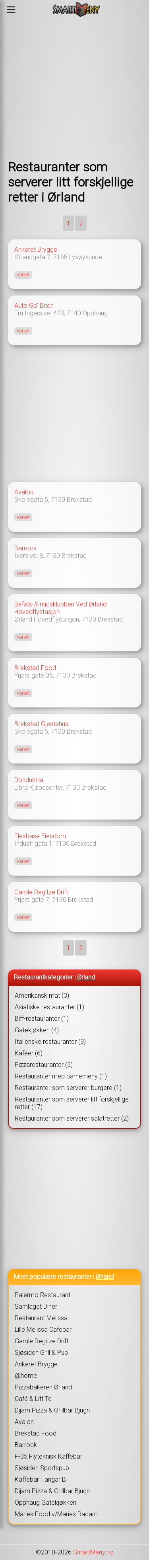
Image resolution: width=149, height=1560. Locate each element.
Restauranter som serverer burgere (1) (68, 1088)
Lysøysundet (86, 257)
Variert (23, 275)
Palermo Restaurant (42, 1295)
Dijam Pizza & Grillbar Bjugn (52, 1410)
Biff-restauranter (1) (42, 1018)
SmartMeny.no (93, 1552)
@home (26, 1375)
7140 (74, 313)
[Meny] (11, 9)
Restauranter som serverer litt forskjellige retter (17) (72, 1103)
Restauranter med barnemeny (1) (61, 1076)
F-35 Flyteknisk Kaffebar (48, 1456)
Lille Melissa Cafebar (43, 1329)
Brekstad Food (35, 668)
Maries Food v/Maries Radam (56, 1514)
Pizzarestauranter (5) (44, 1064)
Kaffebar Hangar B (40, 1479)
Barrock (25, 548)
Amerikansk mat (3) (42, 995)
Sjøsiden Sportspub (42, 1468)
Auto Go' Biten (34, 305)
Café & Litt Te (33, 1399)
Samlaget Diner (36, 1306)
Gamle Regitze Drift (41, 892)
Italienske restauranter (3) (50, 1041)
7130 (58, 499)
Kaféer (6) (29, 1053)
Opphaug (95, 313)
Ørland (86, 977)
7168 (60, 257)
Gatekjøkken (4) (37, 1030)
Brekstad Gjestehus (41, 724)
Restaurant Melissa (41, 1318)
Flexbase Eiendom (40, 836)
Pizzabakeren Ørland (43, 1387)
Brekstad (79, 499)
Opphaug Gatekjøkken (45, 1502)
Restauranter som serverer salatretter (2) (72, 1118)
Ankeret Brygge (35, 249)
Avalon (23, 492)
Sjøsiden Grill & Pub (41, 1352)
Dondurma (28, 780)
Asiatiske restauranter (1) (49, 1007)
